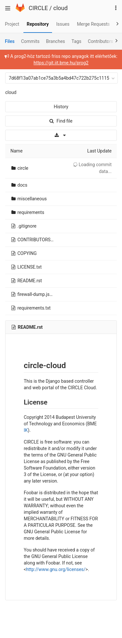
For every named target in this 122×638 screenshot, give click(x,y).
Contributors (100, 41)
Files (10, 41)
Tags (76, 41)
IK (26, 430)
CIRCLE (38, 8)
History (61, 106)
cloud (60, 8)
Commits (30, 41)
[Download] (61, 135)
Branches (55, 41)
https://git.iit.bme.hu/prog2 (61, 62)
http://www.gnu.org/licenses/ (56, 569)
